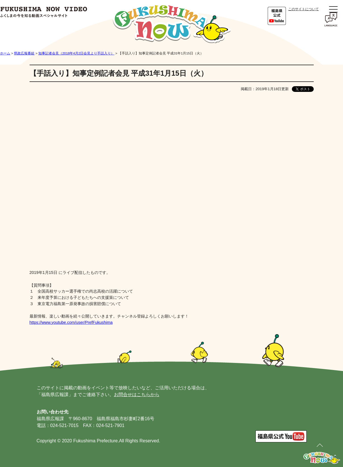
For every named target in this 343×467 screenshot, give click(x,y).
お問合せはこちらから (136, 394)
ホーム (5, 53)
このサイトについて (303, 9)
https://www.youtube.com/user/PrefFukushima (71, 322)
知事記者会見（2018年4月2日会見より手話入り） (76, 53)
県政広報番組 (24, 53)
